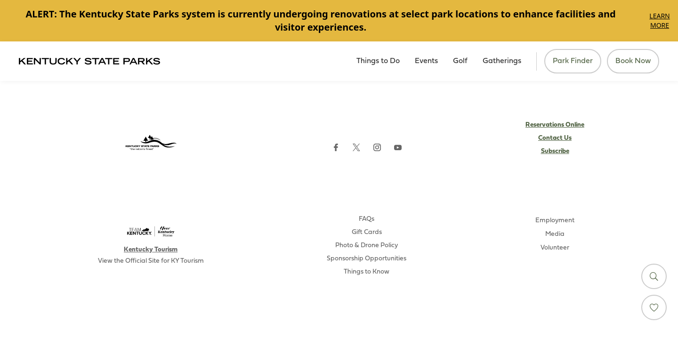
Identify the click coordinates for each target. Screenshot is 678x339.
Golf (460, 61)
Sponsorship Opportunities (366, 258)
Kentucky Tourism (151, 249)
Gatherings (502, 61)
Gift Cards (367, 232)
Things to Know (366, 271)
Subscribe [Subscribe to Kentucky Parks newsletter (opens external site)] (555, 151)
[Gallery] (339, 20)
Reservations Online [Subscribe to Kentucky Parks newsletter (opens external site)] (554, 125)
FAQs (366, 219)
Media (555, 234)
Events (426, 61)
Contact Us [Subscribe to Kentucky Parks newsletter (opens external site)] (555, 138)
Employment (554, 220)
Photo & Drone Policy (366, 245)
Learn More (659, 20)
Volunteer (555, 247)
